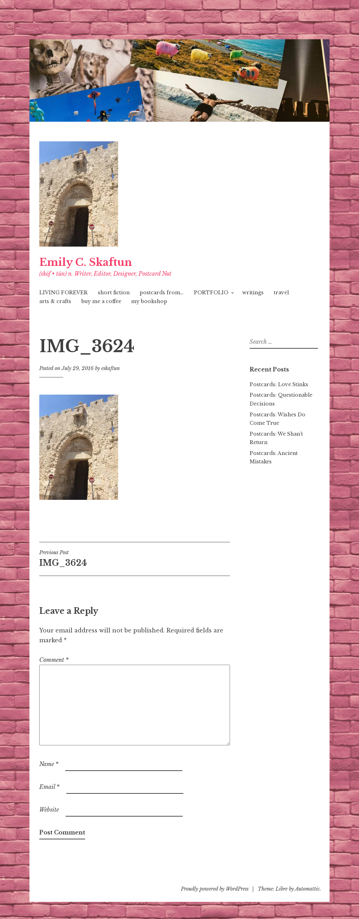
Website (49, 809)
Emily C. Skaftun (85, 262)
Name (49, 763)
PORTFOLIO (211, 292)
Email (49, 786)
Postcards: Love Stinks (279, 384)
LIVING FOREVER (63, 292)
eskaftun (110, 368)
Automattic (307, 889)
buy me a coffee (101, 301)
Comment (54, 659)
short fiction (114, 292)
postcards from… (162, 292)
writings (253, 292)
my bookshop (149, 301)
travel (281, 292)
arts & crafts (55, 301)
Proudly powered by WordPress (215, 889)
